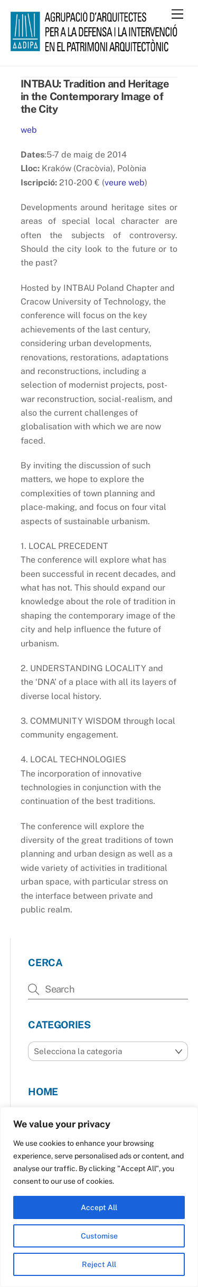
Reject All (99, 1264)
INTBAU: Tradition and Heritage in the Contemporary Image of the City (95, 96)
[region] (99, 1197)
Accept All (99, 1207)
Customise (99, 1236)
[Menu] (177, 14)
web (29, 130)
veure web (125, 183)
